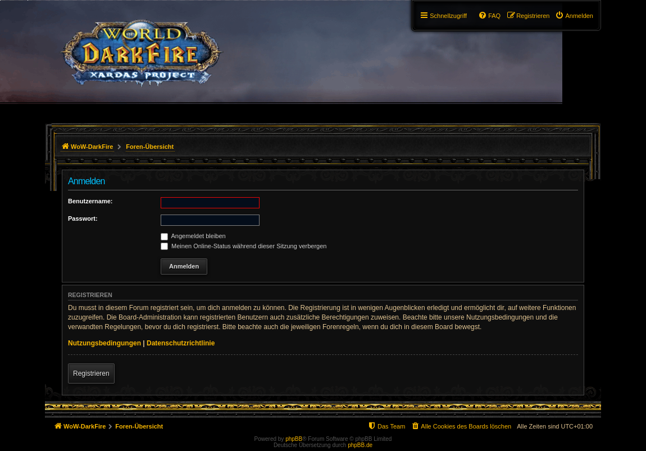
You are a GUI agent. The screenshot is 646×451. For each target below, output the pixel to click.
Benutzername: (90, 201)
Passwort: (83, 218)
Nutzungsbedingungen (104, 343)
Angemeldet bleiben (193, 236)
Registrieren (91, 373)
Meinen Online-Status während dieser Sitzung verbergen (243, 246)
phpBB (293, 439)
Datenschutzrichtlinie (181, 343)
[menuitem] (574, 15)
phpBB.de (360, 445)
